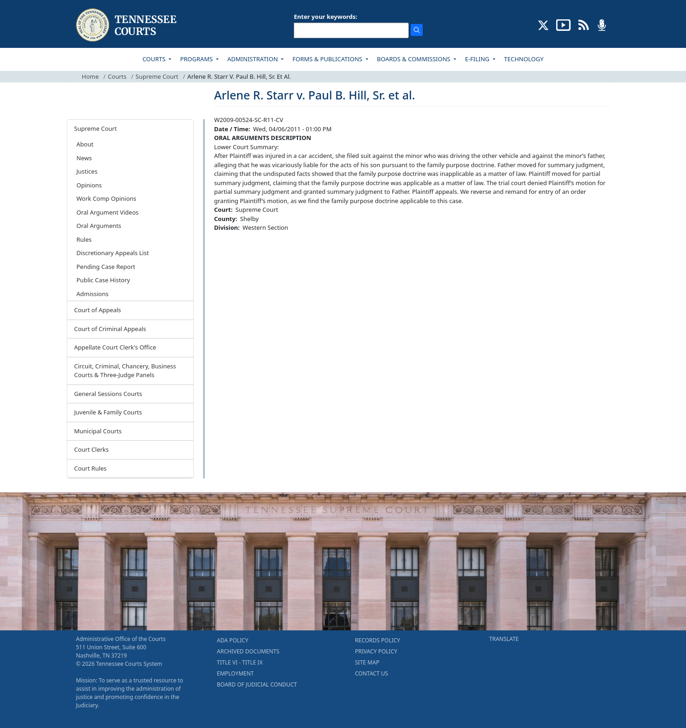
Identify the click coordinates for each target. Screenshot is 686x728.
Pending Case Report (105, 266)
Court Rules (90, 468)
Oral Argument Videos (107, 212)
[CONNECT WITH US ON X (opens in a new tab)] (543, 24)
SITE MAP (367, 662)
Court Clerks (91, 449)
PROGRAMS (197, 59)
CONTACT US (371, 673)
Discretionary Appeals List (112, 253)
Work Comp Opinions (106, 198)
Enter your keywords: (325, 16)
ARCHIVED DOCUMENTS (248, 651)
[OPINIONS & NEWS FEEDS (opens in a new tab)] (583, 24)
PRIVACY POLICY (376, 651)
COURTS (154, 59)
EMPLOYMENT (235, 673)
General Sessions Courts (108, 394)
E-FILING (478, 59)
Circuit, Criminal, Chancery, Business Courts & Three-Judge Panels (125, 370)
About (84, 144)
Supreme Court (157, 76)
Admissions (92, 294)
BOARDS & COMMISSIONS (414, 59)
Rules (84, 239)
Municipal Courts (98, 431)
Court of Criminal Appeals (110, 329)
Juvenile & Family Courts (108, 412)
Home (90, 76)
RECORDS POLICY (377, 640)
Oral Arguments (98, 225)
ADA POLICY (232, 640)
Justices (87, 171)
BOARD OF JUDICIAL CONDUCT (257, 684)
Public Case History (103, 280)
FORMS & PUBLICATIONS (328, 59)
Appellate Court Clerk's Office (115, 347)
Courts (117, 76)
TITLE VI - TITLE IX (239, 662)
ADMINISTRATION (253, 59)
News (84, 158)
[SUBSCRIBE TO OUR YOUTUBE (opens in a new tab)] (563, 24)
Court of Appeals (97, 310)
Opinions (89, 185)
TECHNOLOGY (524, 59)
